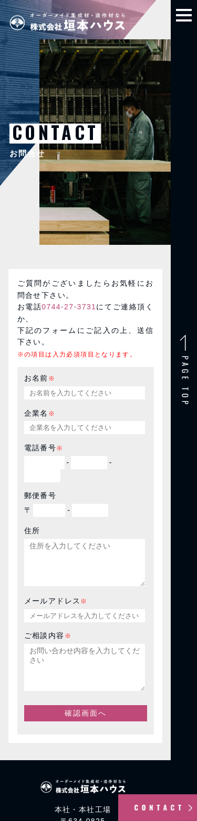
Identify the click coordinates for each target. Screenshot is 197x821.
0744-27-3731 (69, 307)
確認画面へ (86, 729)
